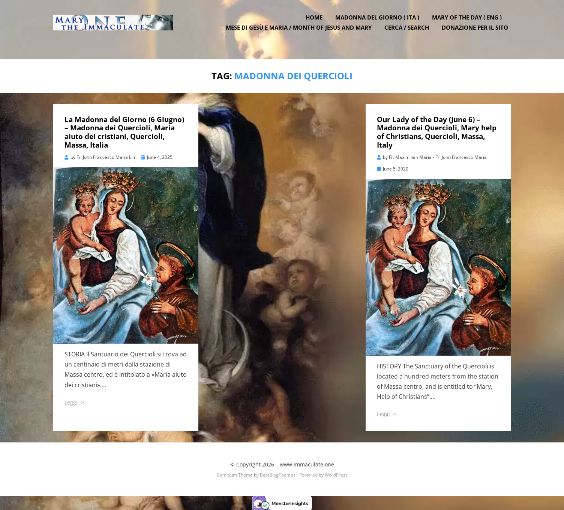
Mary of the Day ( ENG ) (469, 23)
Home (316, 23)
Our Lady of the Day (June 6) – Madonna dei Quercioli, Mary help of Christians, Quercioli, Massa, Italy (436, 131)
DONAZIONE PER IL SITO (477, 34)
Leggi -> (74, 401)
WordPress (336, 474)
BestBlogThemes (278, 474)
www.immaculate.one (307, 463)
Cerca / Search (409, 34)
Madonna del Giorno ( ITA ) (380, 23)
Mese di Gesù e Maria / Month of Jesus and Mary (301, 34)
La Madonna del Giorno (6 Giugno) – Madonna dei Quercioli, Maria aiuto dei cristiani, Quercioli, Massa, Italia (124, 131)
